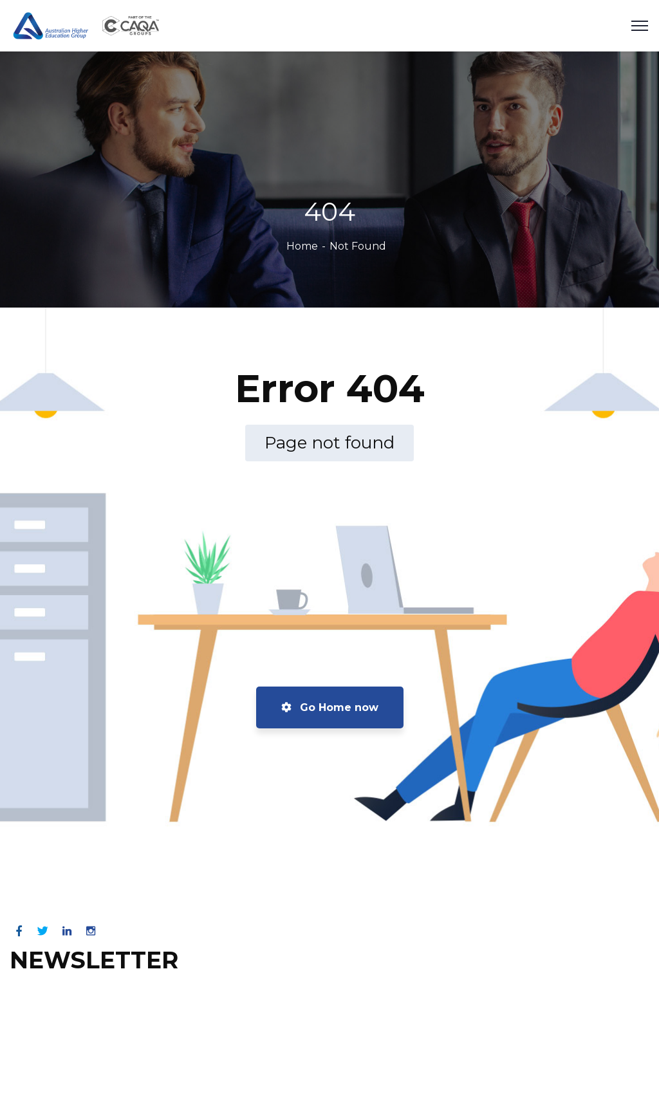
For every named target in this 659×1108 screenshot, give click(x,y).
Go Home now (329, 707)
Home (302, 246)
